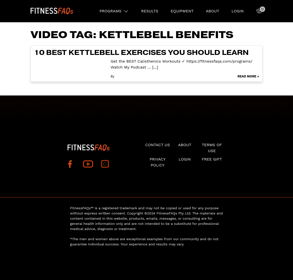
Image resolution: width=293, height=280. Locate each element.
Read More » (248, 76)
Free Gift (212, 159)
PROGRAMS (110, 11)
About (212, 11)
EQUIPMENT (182, 11)
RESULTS (149, 11)
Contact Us (157, 144)
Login (238, 11)
